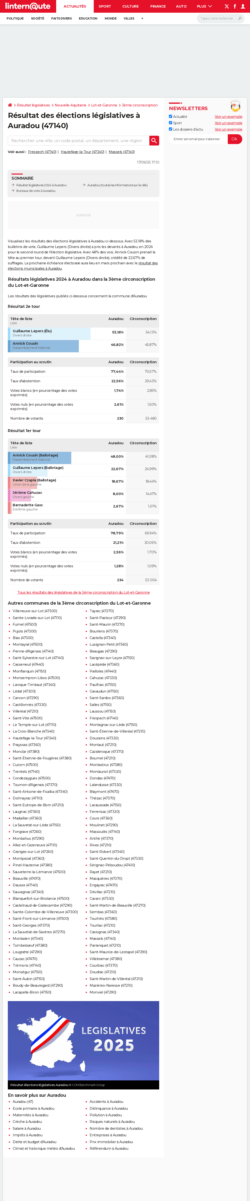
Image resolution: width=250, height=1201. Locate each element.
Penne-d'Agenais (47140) (33, 651)
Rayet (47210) (101, 872)
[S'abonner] (205, 139)
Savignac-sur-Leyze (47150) (112, 658)
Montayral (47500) (27, 644)
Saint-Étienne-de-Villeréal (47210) (117, 731)
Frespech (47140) (42, 152)
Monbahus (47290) (28, 838)
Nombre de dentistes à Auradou (116, 1128)
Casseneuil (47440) (28, 664)
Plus (204, 6)
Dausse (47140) (25, 885)
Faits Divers (61, 18)
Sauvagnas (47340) (28, 892)
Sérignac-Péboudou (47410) (112, 865)
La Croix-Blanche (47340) (33, 731)
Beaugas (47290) (103, 651)
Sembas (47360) (103, 912)
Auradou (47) (23, 1101)
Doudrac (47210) (103, 972)
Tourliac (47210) (102, 925)
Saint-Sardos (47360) (107, 698)
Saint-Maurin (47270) (107, 624)
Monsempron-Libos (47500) (36, 678)
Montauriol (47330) (105, 771)
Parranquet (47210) (105, 945)
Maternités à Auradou (30, 1115)
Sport (105, 6)
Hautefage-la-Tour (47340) (82, 152)
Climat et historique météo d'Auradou (44, 1148)
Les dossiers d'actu (186, 129)
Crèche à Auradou (27, 1121)
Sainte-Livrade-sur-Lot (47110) (37, 618)
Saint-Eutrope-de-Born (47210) (38, 805)
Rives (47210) (100, 845)
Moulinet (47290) (104, 825)
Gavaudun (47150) (104, 691)
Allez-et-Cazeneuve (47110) (35, 845)
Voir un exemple (228, 116)
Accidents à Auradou (106, 1101)
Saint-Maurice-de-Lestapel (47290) (118, 952)
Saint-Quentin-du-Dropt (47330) (116, 858)
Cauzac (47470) (25, 959)
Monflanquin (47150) (29, 671)
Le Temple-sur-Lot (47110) (34, 725)
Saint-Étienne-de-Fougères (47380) (42, 758)
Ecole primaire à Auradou (33, 1108)
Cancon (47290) (26, 698)
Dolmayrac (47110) (27, 798)
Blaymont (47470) (104, 791)
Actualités (75, 6)
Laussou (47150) (103, 711)
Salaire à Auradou (27, 1128)
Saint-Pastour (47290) (108, 618)
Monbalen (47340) (28, 938)
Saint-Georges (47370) (31, 925)
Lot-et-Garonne (104, 105)
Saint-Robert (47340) (107, 851)
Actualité (178, 116)
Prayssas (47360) (27, 745)
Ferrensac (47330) (105, 811)
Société (37, 18)
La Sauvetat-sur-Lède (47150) (36, 825)
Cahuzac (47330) (103, 678)
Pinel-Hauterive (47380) (32, 865)
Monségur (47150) (27, 972)
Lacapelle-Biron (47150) (32, 992)
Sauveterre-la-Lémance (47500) (39, 872)
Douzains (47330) (104, 738)
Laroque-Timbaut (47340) (34, 685)
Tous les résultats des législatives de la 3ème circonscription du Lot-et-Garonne (83, 592)
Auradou (93, 185)
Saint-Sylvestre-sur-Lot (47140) (38, 658)
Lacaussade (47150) (105, 805)
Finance (158, 6)
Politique (15, 18)
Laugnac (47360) (26, 811)
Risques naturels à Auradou (112, 1121)
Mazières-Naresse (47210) (111, 985)
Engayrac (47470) (103, 885)
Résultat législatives (33, 105)
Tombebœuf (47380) (30, 945)
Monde (111, 18)
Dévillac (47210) (102, 892)
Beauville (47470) (27, 878)
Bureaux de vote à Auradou (35, 191)
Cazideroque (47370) (107, 751)
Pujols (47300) (24, 631)
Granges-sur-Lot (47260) (33, 851)
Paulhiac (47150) (103, 685)
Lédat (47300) (24, 691)
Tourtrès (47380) (103, 918)
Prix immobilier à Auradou (111, 1142)
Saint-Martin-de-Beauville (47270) (118, 905)
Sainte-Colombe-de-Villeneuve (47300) (45, 912)
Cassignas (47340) (105, 932)
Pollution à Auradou (106, 1115)
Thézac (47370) (102, 798)
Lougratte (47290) (27, 952)
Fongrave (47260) (27, 831)
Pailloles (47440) (103, 671)
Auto (181, 6)
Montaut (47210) (103, 745)
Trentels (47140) (26, 771)
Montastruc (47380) (106, 765)
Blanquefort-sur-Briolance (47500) (41, 898)
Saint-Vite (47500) (27, 718)
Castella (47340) (103, 638)
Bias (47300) (23, 638)
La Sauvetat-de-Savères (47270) (39, 932)
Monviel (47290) (103, 992)
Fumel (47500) (25, 624)
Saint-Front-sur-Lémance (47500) (41, 918)
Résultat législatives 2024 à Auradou (41, 185)
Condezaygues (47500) (31, 778)
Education (88, 18)
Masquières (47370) (106, 878)
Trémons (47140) (27, 965)
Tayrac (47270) (102, 611)
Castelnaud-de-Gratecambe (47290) (42, 905)
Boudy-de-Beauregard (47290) (38, 985)
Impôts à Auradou (27, 1135)
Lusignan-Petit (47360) (109, 644)
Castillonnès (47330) (29, 705)
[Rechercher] (221, 18)
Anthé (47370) (101, 838)
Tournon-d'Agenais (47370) (35, 785)
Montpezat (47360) (28, 858)
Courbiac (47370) (103, 965)
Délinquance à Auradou (109, 1108)
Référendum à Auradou (109, 1148)
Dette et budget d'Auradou (34, 1142)
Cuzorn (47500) (25, 765)
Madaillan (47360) (27, 818)
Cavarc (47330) (102, 898)
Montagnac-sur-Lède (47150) (113, 725)
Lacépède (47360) (104, 664)
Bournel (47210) (102, 758)
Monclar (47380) (26, 751)
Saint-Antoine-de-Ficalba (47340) (40, 791)
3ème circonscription (140, 105)
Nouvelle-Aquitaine (70, 105)
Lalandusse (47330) (106, 785)
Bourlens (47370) (104, 631)
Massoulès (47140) (105, 831)
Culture (130, 6)
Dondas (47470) (102, 778)
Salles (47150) (100, 705)
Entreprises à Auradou (108, 1135)
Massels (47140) (122, 152)
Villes (129, 18)
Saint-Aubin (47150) (29, 979)
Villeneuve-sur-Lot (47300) (35, 611)
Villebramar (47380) (106, 959)
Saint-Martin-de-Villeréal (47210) (116, 979)
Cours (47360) (101, 818)
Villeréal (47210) (25, 711)
